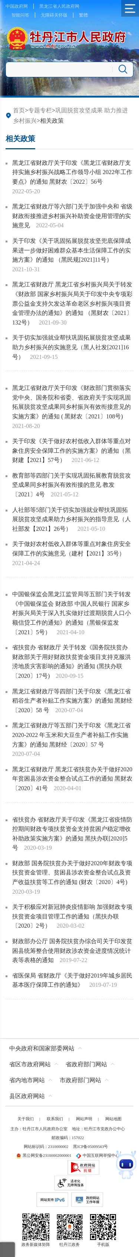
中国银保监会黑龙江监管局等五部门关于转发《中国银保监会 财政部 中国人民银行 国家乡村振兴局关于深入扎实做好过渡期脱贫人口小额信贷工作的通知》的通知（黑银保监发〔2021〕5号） (71, 613)
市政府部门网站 (80, 1080)
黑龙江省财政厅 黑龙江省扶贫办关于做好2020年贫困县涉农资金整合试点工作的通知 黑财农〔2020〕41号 (72, 778)
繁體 (83, 15)
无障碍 (47, 15)
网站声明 (84, 1119)
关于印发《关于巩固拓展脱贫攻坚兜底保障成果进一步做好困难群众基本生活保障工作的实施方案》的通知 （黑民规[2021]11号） (71, 250)
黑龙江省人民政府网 (59, 6)
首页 (19, 110)
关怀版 (60, 15)
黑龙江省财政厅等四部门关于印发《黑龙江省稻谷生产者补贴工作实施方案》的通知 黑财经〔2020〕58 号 (72, 700)
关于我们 (25, 1119)
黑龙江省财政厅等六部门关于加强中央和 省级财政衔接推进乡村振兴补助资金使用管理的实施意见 (72, 215)
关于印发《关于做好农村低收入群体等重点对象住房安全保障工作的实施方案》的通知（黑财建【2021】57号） (71, 450)
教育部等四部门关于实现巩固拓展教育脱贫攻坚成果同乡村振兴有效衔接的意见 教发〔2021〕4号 (71, 484)
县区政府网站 (27, 1096)
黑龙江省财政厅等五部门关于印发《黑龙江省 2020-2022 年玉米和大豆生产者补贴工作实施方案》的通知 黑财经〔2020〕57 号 (71, 734)
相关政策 (20, 139)
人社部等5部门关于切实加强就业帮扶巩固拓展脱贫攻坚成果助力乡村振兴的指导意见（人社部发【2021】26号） (71, 519)
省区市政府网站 (30, 1064)
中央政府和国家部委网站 (42, 1048)
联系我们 (55, 1119)
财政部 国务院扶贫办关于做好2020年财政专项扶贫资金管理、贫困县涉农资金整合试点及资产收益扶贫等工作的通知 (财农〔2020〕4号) (72, 872)
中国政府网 (17, 6)
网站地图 (113, 1119)
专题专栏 (40, 110)
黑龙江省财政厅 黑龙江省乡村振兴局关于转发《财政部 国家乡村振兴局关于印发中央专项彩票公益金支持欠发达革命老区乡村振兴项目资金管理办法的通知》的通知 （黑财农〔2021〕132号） (72, 303)
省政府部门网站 (86, 1064)
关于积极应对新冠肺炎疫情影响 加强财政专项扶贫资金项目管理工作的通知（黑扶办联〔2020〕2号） (72, 916)
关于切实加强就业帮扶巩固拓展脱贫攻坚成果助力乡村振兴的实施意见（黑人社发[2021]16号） (71, 347)
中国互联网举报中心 (97, 1155)
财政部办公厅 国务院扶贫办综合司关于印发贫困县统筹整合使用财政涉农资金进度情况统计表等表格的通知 (72, 950)
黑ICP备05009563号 (90, 1146)
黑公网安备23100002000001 (44, 1155)
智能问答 (20, 15)
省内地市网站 (27, 1080)
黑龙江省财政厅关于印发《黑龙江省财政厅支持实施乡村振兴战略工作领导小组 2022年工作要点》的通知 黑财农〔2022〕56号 (72, 172)
